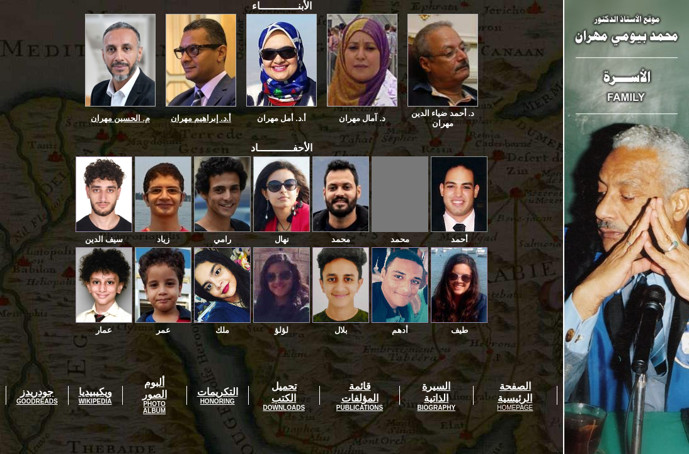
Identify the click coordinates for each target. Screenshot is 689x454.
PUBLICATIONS (359, 407)
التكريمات (217, 392)
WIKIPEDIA (95, 401)
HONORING (217, 401)
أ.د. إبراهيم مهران (201, 118)
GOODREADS (37, 401)
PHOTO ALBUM (154, 407)
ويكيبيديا (95, 392)
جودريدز (37, 392)
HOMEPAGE (515, 407)
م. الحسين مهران (120, 118)
